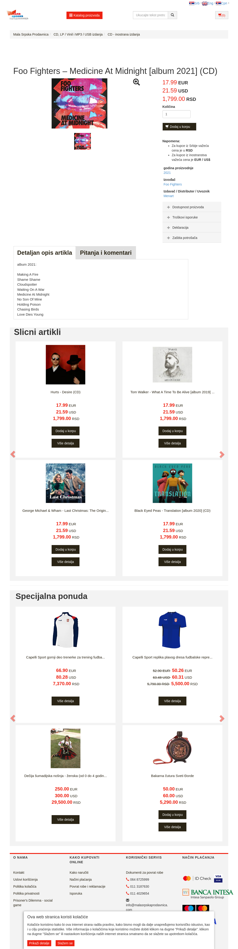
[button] (13, 454)
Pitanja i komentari (106, 252)
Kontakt (18, 872)
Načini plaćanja (81, 879)
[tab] (191, 207)
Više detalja (65, 443)
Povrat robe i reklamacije (88, 886)
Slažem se (65, 943)
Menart (169, 196)
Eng (207, 3)
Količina (168, 107)
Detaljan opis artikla (44, 252)
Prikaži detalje (39, 943)
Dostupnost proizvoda (185, 207)
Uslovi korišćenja (25, 879)
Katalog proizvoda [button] (84, 15)
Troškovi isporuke (182, 217)
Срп (221, 3)
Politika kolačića (24, 886)
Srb (194, 3)
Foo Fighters (173, 184)
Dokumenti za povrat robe (144, 872)
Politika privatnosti (26, 893)
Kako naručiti (79, 872)
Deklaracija (177, 227)
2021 (167, 173)
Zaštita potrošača (181, 238)
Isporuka (76, 893)
